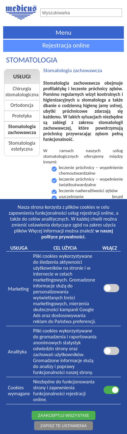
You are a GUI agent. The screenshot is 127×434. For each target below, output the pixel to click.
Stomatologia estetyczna (21, 146)
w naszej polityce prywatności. (77, 234)
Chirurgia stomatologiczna (21, 91)
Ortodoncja (21, 105)
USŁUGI (22, 76)
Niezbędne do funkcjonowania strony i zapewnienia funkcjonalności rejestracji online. (63, 390)
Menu (63, 32)
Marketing (18, 289)
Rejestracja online (65, 45)
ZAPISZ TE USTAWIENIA (63, 425)
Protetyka (22, 116)
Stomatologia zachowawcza (22, 129)
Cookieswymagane (19, 391)
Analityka (17, 352)
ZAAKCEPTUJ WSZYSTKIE (63, 415)
